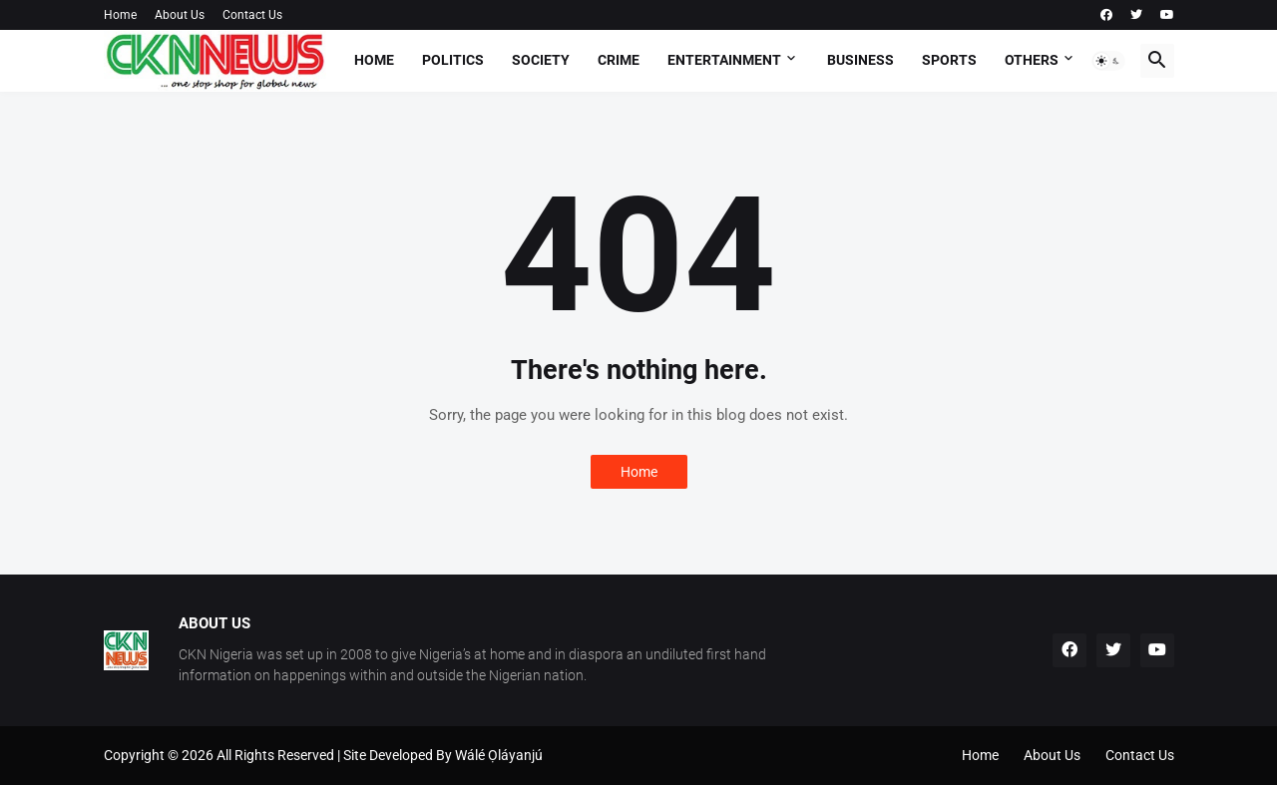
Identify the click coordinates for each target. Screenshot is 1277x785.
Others (1032, 60)
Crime (618, 60)
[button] (1108, 61)
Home (120, 15)
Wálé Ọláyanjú (499, 755)
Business (860, 60)
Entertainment (724, 60)
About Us (180, 15)
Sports (949, 60)
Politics (453, 60)
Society (541, 60)
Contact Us (252, 15)
